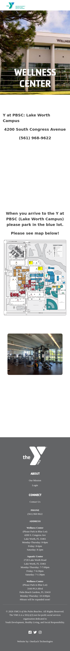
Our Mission (35, 480)
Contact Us (34, 501)
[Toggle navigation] (65, 6)
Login (35, 485)
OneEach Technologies (41, 641)
